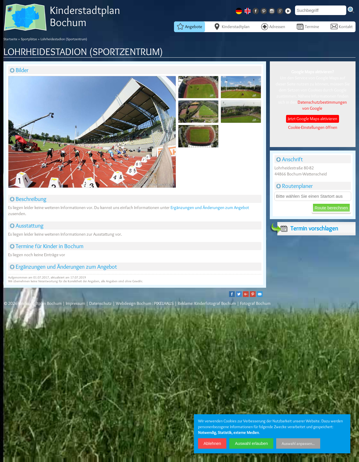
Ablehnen (212, 443)
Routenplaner (294, 185)
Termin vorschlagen (307, 228)
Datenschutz (100, 303)
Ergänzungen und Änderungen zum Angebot (210, 207)
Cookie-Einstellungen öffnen (312, 127)
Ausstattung (26, 225)
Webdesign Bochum (133, 303)
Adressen (273, 26)
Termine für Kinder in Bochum (46, 246)
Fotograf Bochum (255, 303)
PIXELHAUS (164, 303)
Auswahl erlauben (251, 443)
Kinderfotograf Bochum (215, 303)
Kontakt (342, 26)
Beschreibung (28, 198)
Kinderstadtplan (232, 26)
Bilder (19, 70)
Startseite (10, 39)
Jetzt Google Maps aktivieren (312, 118)
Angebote (189, 26)
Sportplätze (29, 39)
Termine (308, 26)
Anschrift (289, 159)
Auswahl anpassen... (298, 443)
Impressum (75, 303)
